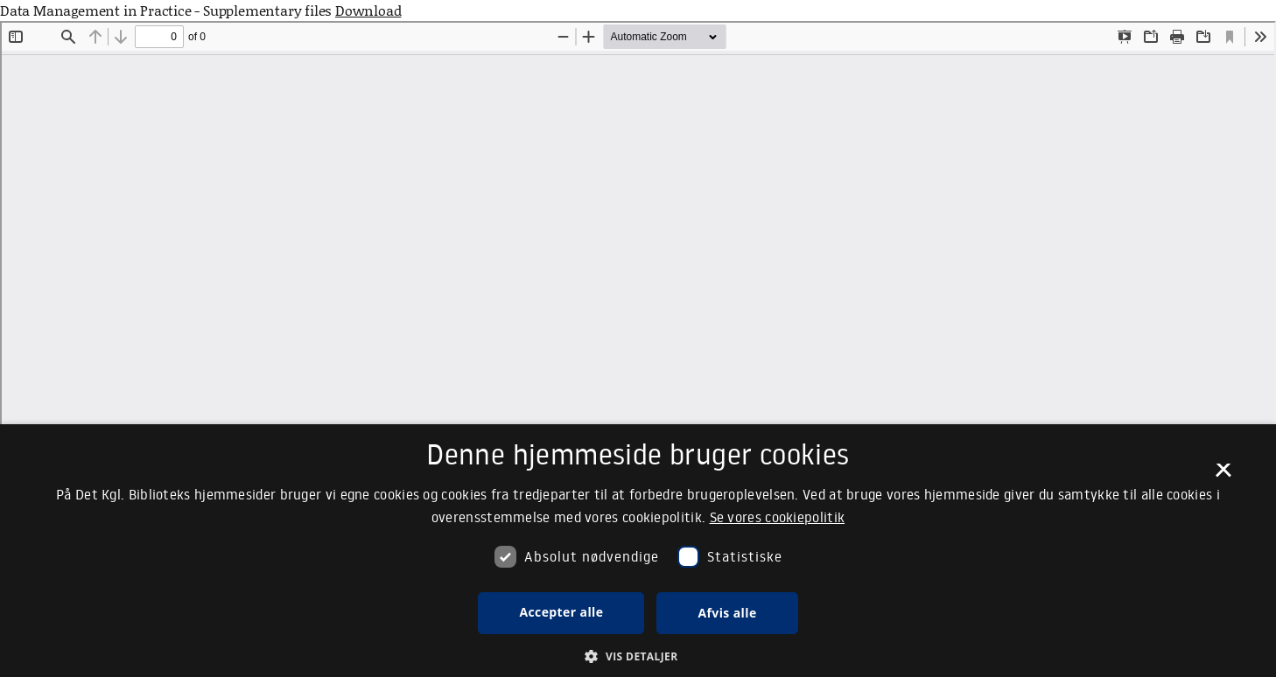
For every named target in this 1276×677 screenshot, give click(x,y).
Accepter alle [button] (561, 612)
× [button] (1223, 476)
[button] (637, 656)
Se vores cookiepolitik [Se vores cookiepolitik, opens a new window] (777, 517)
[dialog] (638, 550)
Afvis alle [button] (727, 612)
